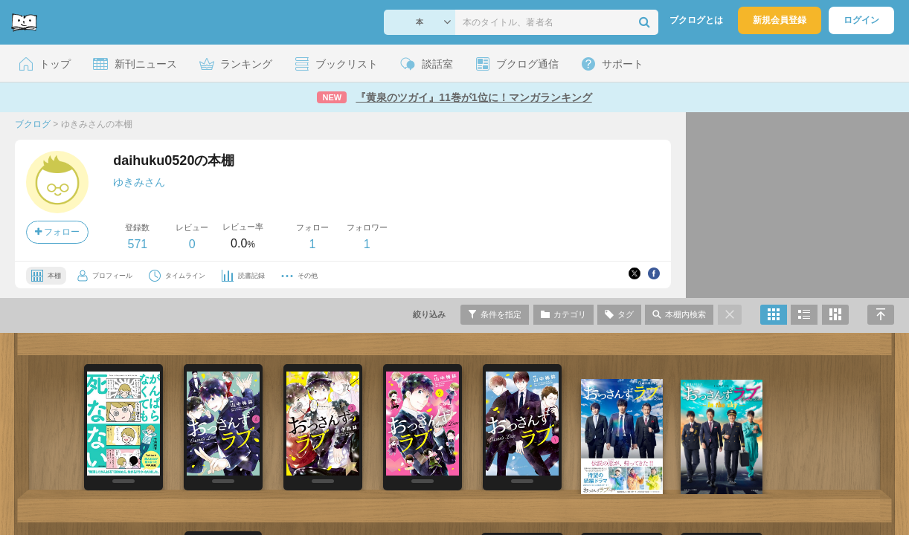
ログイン (861, 20)
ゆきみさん (139, 182)
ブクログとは (696, 20)
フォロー (57, 232)
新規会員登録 (779, 20)
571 (137, 244)
